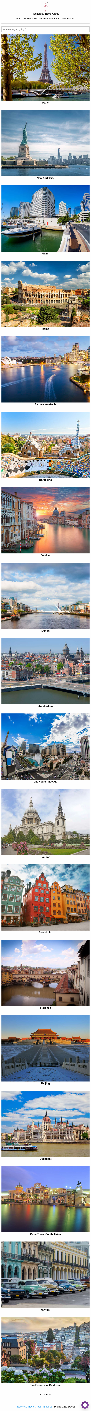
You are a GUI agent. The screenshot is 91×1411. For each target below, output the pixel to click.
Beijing (45, 1083)
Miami (45, 253)
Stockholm (45, 932)
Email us (47, 1406)
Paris (45, 102)
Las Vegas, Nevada (45, 781)
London (45, 857)
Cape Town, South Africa (45, 1234)
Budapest (45, 1158)
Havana (45, 1309)
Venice (45, 555)
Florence (45, 1007)
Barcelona (45, 479)
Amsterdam (45, 706)
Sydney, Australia (45, 404)
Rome (45, 328)
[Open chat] (85, 1405)
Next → (47, 1394)
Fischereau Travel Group (28, 1406)
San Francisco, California (45, 1385)
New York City (45, 178)
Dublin (45, 630)
